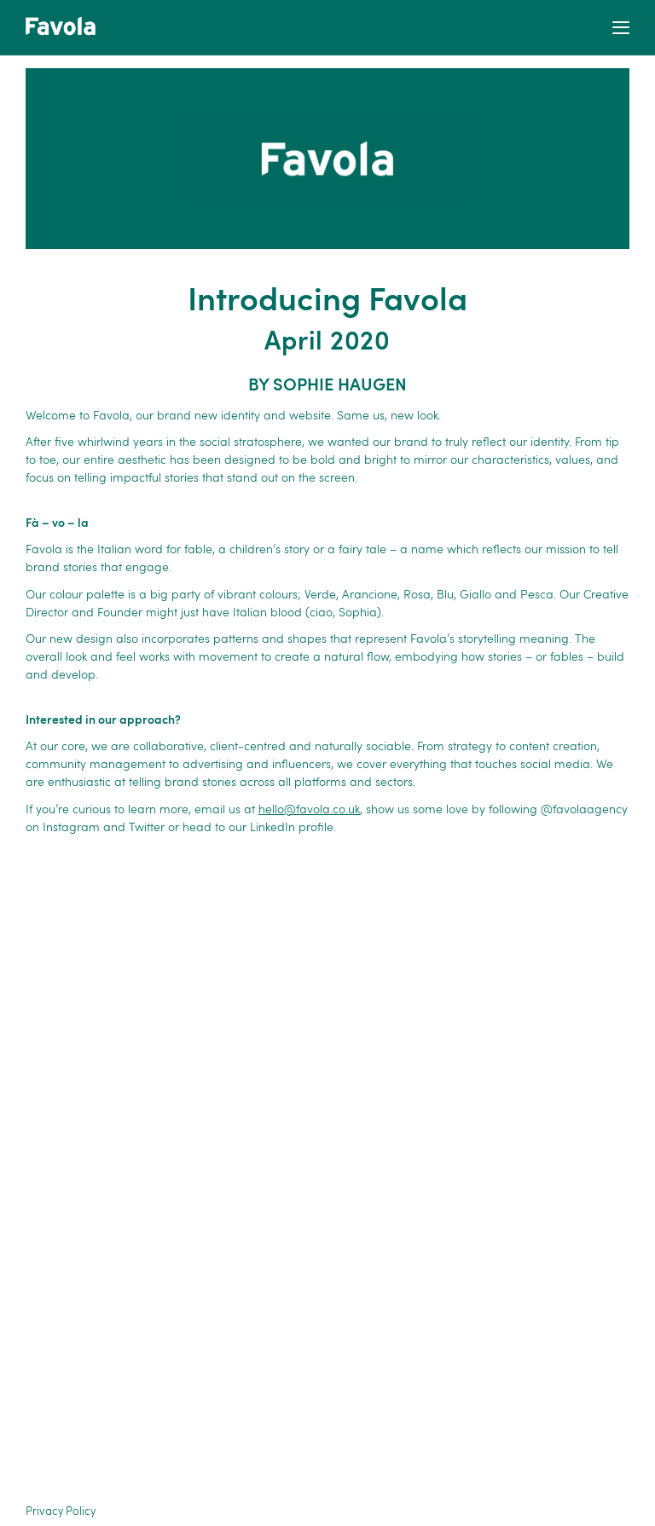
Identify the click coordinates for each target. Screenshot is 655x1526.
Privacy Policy (61, 1511)
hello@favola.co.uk (309, 810)
